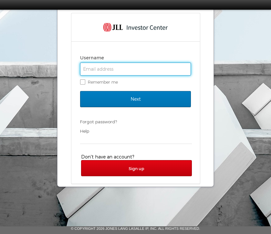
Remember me (103, 82)
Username (92, 57)
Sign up (136, 168)
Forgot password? (98, 121)
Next (135, 99)
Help (84, 131)
